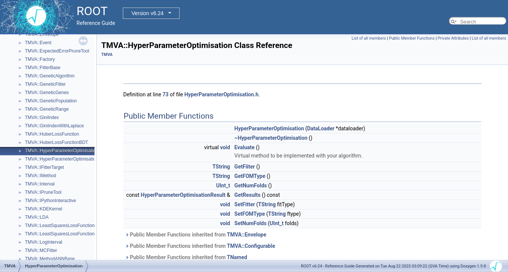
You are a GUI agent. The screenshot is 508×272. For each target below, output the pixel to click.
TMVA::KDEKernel (43, 209)
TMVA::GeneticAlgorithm (49, 76)
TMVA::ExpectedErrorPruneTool (57, 51)
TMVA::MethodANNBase (50, 258)
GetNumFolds (250, 185)
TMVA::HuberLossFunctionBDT (56, 142)
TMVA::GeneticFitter (45, 84)
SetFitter (244, 204)
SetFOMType (249, 214)
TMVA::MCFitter (41, 250)
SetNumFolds (250, 223)
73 (166, 94)
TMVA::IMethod (40, 175)
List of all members (369, 38)
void (225, 147)
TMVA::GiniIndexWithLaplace (54, 125)
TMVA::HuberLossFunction (52, 134)
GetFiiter (244, 167)
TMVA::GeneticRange (47, 109)
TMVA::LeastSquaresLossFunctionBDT (64, 233)
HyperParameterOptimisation (269, 128)
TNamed (237, 257)
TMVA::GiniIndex (42, 117)
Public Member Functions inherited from (195, 235)
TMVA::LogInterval (43, 242)
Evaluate (244, 147)
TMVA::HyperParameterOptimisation (61, 150)
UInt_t (223, 185)
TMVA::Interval (39, 184)
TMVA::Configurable (251, 246)
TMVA (107, 54)
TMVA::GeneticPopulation (51, 101)
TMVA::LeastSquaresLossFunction (60, 225)
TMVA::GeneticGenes (47, 92)
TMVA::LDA (36, 217)
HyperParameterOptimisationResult (183, 195)
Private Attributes (453, 38)
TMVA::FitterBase (42, 67)
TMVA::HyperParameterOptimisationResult (68, 159)
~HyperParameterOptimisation (270, 138)
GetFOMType (249, 176)
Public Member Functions (412, 38)
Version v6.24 (148, 13)
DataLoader (321, 128)
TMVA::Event (38, 42)
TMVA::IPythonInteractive (50, 200)
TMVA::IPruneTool (43, 192)
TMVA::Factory (40, 59)
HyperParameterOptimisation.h (221, 94)
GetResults (247, 195)
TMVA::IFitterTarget (44, 167)
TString (221, 167)
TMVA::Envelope (42, 34)
